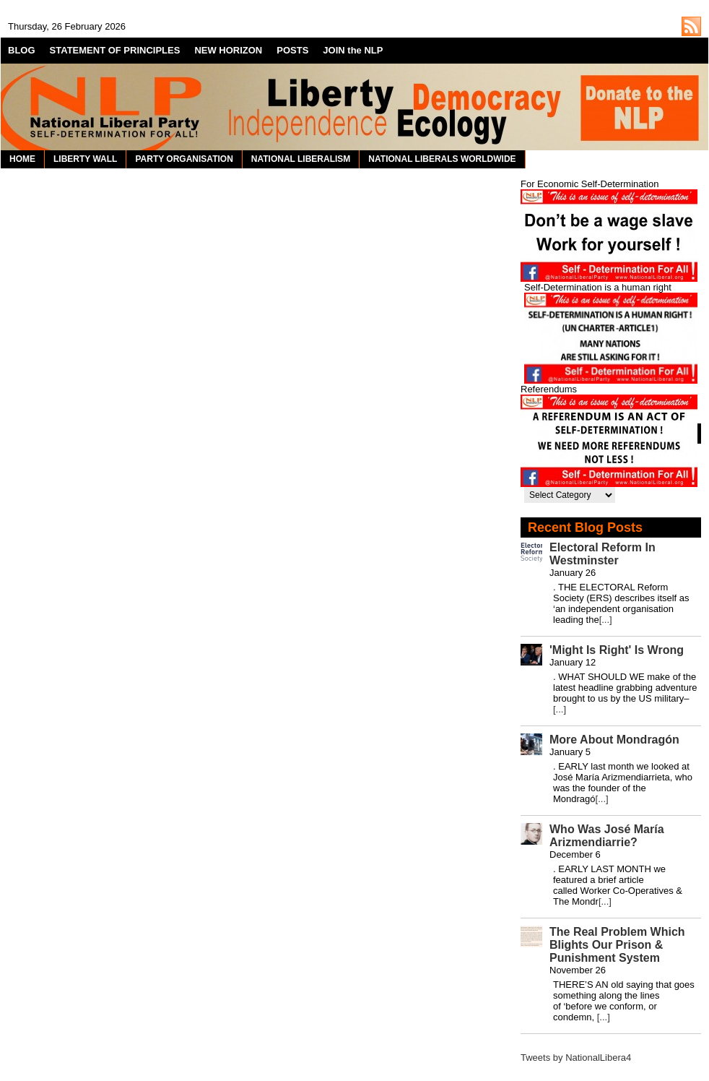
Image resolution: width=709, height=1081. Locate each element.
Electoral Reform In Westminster (602, 554)
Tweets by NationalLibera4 (576, 1057)
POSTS (292, 50)
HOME (22, 159)
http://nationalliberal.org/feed (691, 26)
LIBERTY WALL (85, 159)
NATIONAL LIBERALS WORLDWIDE (442, 159)
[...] (605, 619)
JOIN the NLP (353, 50)
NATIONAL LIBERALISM (301, 159)
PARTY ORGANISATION (183, 159)
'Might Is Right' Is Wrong (616, 650)
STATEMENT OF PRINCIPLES (115, 50)
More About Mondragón (614, 739)
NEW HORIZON (228, 50)
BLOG (21, 50)
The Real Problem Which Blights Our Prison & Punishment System (617, 945)
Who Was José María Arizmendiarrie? (606, 835)
